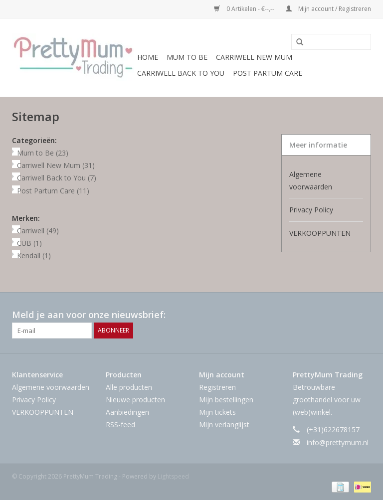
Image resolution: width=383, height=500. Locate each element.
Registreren (217, 387)
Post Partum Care (267, 73)
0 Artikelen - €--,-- (245, 8)
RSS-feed (120, 424)
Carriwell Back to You (180, 73)
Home (147, 57)
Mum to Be (187, 57)
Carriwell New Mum (254, 57)
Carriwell (38, 230)
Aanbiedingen (127, 412)
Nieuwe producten (135, 399)
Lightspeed (173, 476)
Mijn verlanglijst (224, 424)
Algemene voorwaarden (310, 180)
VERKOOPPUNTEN (320, 233)
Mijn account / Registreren (328, 8)
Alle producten (129, 387)
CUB (29, 243)
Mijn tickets (217, 412)
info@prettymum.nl (338, 442)
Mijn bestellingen (226, 399)
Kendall (34, 255)
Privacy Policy (311, 209)
